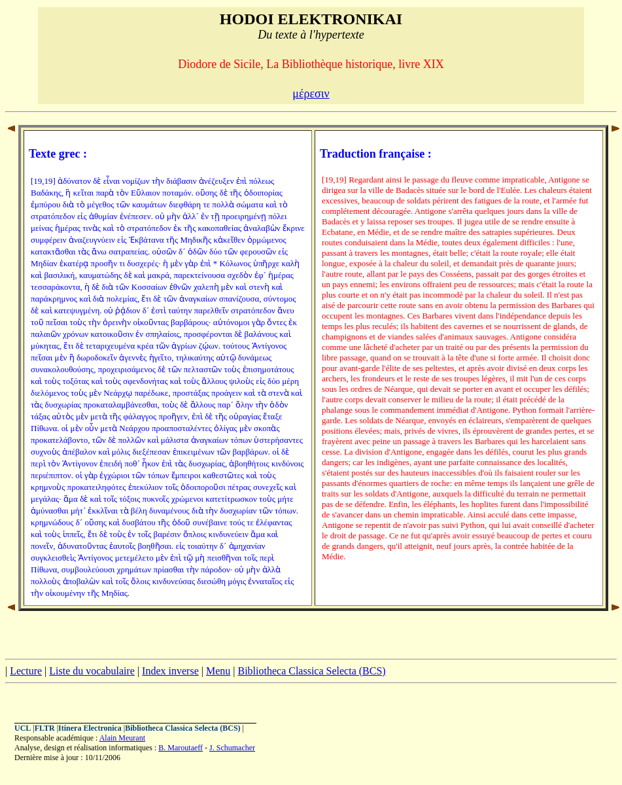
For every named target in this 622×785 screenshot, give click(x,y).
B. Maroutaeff (180, 747)
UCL (22, 728)
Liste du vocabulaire (92, 670)
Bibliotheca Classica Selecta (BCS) (311, 670)
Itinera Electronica (90, 728)
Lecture (26, 670)
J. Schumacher (232, 747)
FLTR (45, 728)
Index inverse (170, 670)
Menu (218, 670)
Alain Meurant (122, 737)
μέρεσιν (310, 93)
